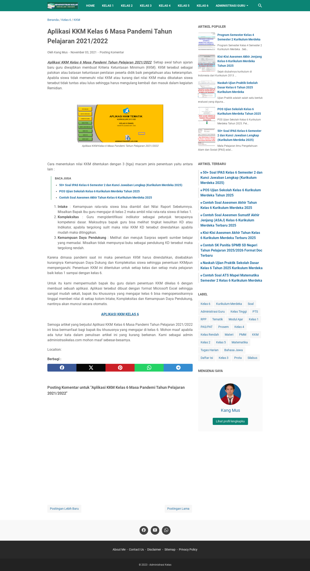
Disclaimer (154, 549)
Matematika (240, 342)
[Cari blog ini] (260, 5)
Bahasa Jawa (233, 350)
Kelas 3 (146, 5)
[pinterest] (120, 368)
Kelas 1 (108, 5)
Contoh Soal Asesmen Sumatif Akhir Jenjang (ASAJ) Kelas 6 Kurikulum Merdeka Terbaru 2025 (229, 220)
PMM (242, 334)
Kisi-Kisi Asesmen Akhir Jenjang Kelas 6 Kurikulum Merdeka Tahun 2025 (239, 61)
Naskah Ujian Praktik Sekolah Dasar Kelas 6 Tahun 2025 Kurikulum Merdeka (237, 87)
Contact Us (136, 549)
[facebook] (61, 368)
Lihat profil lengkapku (230, 421)
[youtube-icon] (155, 530)
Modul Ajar (236, 319)
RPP (203, 319)
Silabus (252, 358)
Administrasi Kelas (160, 564)
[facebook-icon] (144, 530)
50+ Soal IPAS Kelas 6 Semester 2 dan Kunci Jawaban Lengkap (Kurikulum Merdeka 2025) (120, 185)
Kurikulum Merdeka (229, 304)
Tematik (217, 319)
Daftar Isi (207, 358)
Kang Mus (230, 410)
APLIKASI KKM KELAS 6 (120, 314)
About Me (119, 549)
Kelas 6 (202, 5)
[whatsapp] (149, 368)
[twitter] (90, 368)
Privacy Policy (188, 549)
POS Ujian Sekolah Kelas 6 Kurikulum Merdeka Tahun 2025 (99, 191)
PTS (255, 311)
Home (90, 5)
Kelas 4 (164, 5)
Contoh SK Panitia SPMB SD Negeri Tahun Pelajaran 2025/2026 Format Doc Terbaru (231, 250)
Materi (229, 334)
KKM (255, 334)
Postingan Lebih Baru (64, 508)
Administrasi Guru (230, 5)
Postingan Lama (178, 508)
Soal (251, 304)
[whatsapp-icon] (166, 530)
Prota (238, 358)
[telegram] (178, 368)
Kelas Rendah (210, 334)
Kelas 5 (183, 5)
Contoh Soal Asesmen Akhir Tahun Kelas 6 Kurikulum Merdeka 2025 (105, 197)
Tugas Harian (210, 350)
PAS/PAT (206, 327)
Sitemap (169, 549)
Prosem (223, 327)
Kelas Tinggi (239, 311)
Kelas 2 (127, 5)
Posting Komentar (112, 52)
